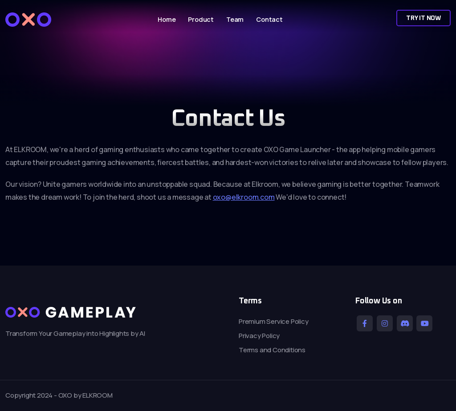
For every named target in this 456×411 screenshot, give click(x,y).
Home (166, 19)
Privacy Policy (259, 335)
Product (201, 19)
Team (235, 19)
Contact (269, 19)
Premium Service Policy (274, 321)
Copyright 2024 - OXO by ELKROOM (59, 395)
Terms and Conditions (272, 350)
